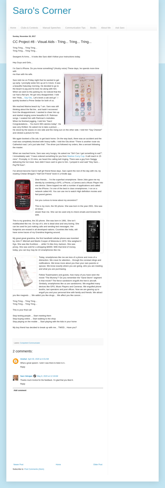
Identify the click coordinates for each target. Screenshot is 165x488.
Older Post (97, 464)
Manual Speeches (52, 27)
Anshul (23, 359)
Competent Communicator (30, 343)
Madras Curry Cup (76, 156)
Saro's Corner (42, 10)
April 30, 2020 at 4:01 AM (38, 359)
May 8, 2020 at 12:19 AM (47, 376)
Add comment (20, 390)
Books (93, 27)
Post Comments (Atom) (34, 469)
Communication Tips (75, 27)
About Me (106, 27)
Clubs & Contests (29, 27)
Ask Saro (119, 27)
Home (13, 27)
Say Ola (28, 97)
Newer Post (18, 464)
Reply (22, 367)
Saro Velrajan (26, 376)
